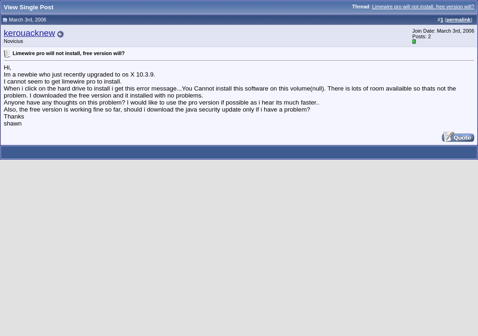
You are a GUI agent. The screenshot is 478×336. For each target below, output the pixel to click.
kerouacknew (29, 33)
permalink (458, 19)
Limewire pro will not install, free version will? (423, 6)
